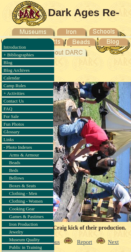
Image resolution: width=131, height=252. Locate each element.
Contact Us (13, 101)
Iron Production (23, 224)
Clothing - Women (26, 201)
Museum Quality (24, 239)
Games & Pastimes (26, 216)
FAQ (7, 108)
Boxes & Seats (22, 185)
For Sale (11, 116)
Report (84, 242)
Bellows (16, 178)
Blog (7, 62)
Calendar (11, 77)
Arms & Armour (24, 155)
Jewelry (16, 231)
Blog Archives (16, 70)
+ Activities (13, 93)
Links (8, 139)
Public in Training (25, 247)
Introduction (14, 47)
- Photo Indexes (17, 147)
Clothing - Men (23, 193)
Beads (14, 162)
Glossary (11, 131)
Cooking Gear (22, 208)
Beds (13, 170)
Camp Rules (14, 85)
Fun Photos (13, 124)
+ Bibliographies (18, 54)
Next (113, 242)
